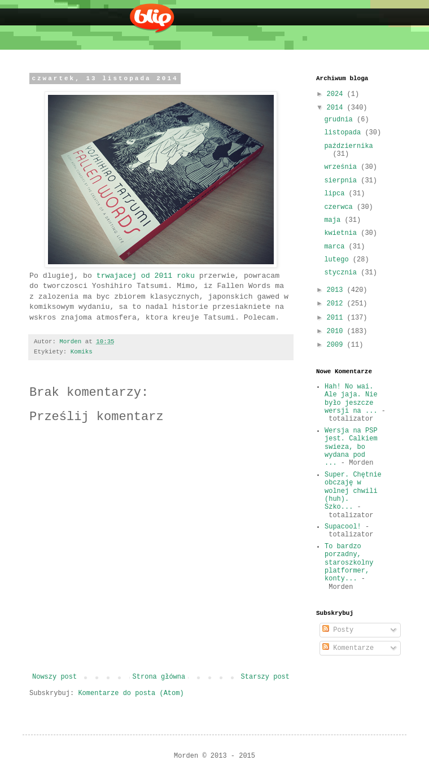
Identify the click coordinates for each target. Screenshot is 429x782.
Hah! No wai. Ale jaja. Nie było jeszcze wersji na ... (351, 399)
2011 (337, 318)
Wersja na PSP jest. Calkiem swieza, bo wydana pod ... (351, 447)
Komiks (82, 351)
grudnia (340, 120)
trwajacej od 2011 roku (146, 276)
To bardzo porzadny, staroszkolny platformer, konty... (349, 563)
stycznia (342, 273)
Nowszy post (54, 677)
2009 (337, 345)
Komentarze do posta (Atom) (130, 693)
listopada (344, 133)
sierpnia (342, 181)
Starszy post (265, 677)
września (342, 167)
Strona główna (159, 677)
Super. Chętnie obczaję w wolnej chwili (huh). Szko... (353, 491)
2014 (337, 108)
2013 (337, 290)
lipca (336, 194)
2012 (337, 304)
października (348, 146)
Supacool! (343, 527)
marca (336, 247)
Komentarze (348, 648)
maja (334, 220)
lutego (338, 260)
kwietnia (342, 233)
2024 (337, 94)
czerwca (340, 207)
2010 (337, 331)
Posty (337, 630)
